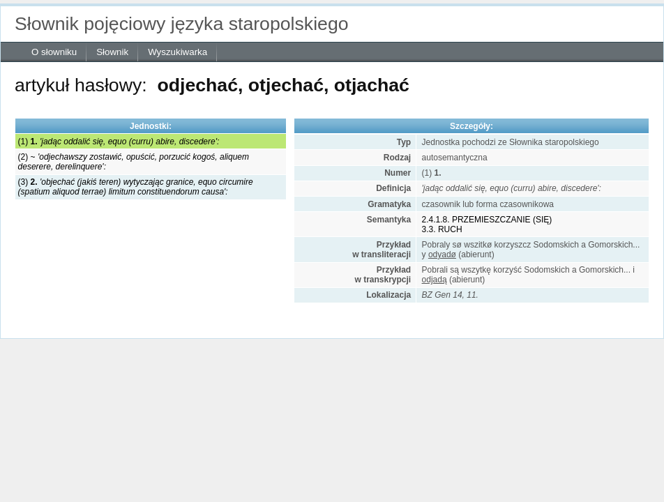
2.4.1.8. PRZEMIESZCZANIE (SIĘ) (487, 220)
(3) (135, 187)
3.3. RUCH (442, 229)
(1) (119, 141)
